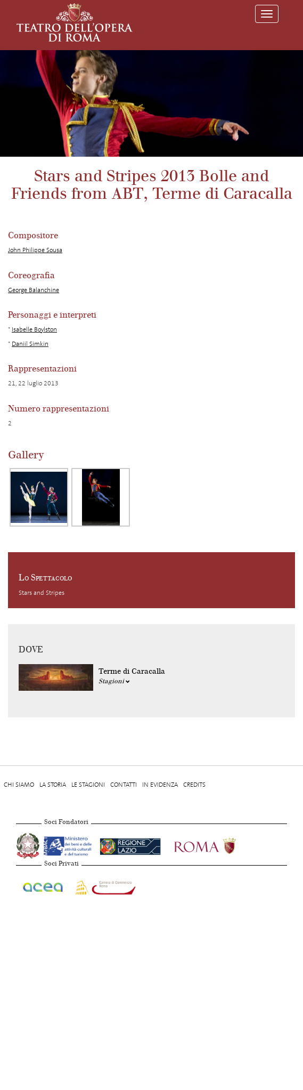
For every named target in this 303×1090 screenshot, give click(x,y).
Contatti (123, 784)
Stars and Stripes (41, 592)
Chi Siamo (19, 784)
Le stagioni (88, 784)
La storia (52, 784)
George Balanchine (33, 290)
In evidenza (160, 784)
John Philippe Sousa (35, 250)
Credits (194, 784)
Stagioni (114, 681)
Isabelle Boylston (34, 329)
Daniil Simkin (30, 344)
